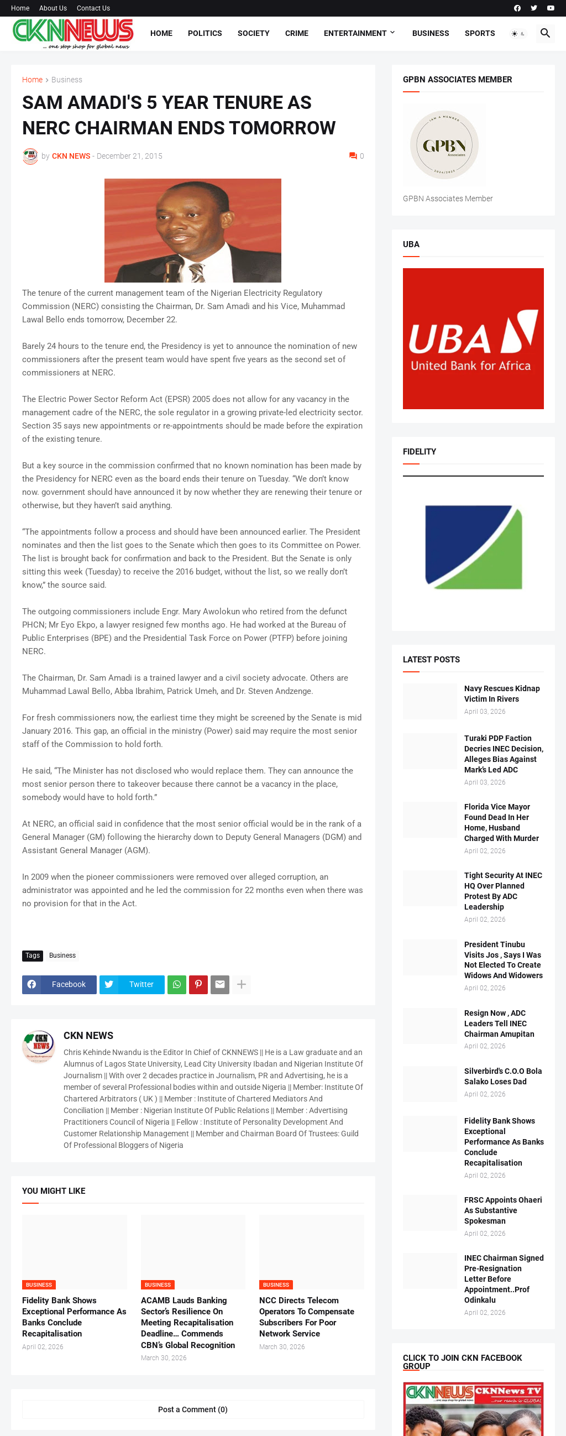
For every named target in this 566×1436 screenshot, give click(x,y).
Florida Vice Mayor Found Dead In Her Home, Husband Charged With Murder (501, 822)
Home (20, 8)
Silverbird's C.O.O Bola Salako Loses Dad (503, 1076)
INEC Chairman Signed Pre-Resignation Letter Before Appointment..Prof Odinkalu (504, 1279)
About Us (53, 8)
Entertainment (355, 33)
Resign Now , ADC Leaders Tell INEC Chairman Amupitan (499, 1023)
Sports (480, 33)
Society (254, 33)
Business (430, 33)
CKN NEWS (88, 1035)
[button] (518, 33)
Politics (205, 33)
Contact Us (93, 8)
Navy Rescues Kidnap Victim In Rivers (502, 693)
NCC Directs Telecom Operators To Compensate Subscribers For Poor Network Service (306, 1317)
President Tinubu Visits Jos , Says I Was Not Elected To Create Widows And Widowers (503, 960)
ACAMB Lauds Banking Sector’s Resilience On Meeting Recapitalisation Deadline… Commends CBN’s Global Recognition (188, 1323)
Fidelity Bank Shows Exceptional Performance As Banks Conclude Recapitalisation (74, 1317)
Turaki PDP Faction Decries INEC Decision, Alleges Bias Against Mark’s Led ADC (503, 754)
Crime (296, 33)
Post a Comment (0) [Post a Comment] (193, 1409)
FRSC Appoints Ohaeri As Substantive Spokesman (503, 1210)
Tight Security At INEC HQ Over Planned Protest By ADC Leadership (503, 891)
